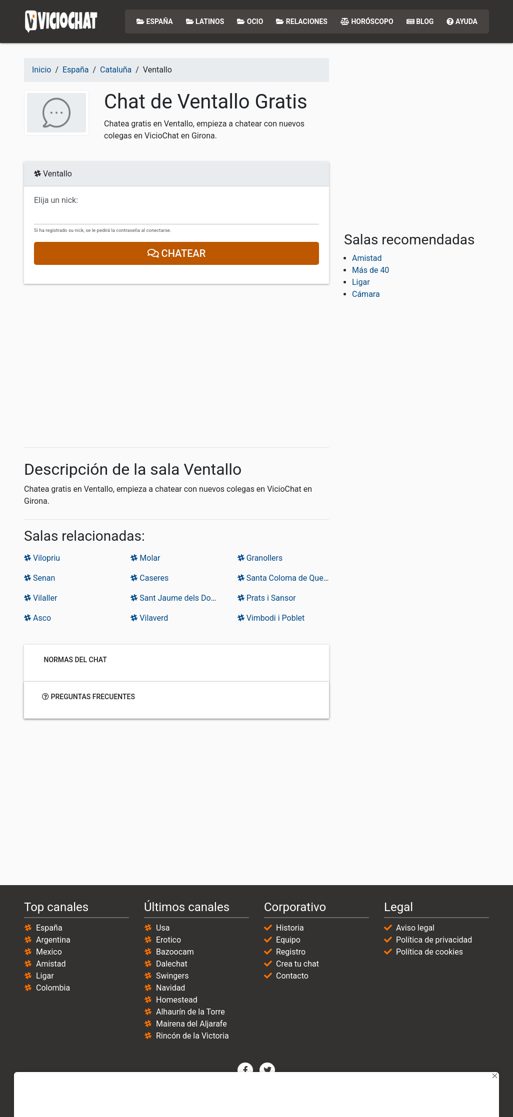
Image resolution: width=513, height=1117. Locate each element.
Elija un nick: (56, 200)
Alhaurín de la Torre (190, 1012)
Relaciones (302, 21)
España (154, 21)
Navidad (170, 988)
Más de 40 (370, 270)
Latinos (205, 21)
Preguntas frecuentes (88, 697)
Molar (145, 558)
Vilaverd (149, 618)
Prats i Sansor (267, 598)
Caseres (149, 578)
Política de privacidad (434, 940)
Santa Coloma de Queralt (286, 578)
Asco (37, 618)
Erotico (168, 940)
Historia (290, 928)
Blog (420, 21)
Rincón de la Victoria (192, 1036)
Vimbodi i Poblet (271, 618)
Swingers (172, 976)
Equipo (288, 940)
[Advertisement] (176, 366)
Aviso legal (415, 928)
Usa (163, 928)
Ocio (250, 21)
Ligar (361, 282)
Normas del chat (74, 660)
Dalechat (172, 964)
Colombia (53, 988)
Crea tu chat (297, 964)
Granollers (260, 558)
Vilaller (40, 598)
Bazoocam (175, 952)
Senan (39, 578)
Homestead (177, 1000)
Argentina (53, 940)
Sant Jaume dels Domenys (182, 598)
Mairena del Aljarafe (191, 1024)
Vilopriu (42, 558)
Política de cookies (429, 952)
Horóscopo (367, 21)
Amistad (367, 258)
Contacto (292, 976)
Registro (291, 952)
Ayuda (462, 21)
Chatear (177, 253)
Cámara (366, 294)
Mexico (49, 952)
